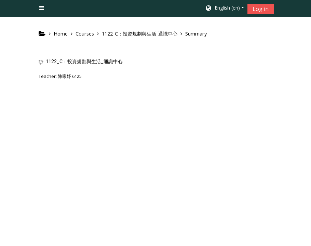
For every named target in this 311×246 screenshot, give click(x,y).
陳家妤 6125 (70, 76)
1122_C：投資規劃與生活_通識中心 (84, 61)
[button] (224, 8)
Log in (261, 9)
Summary (196, 33)
